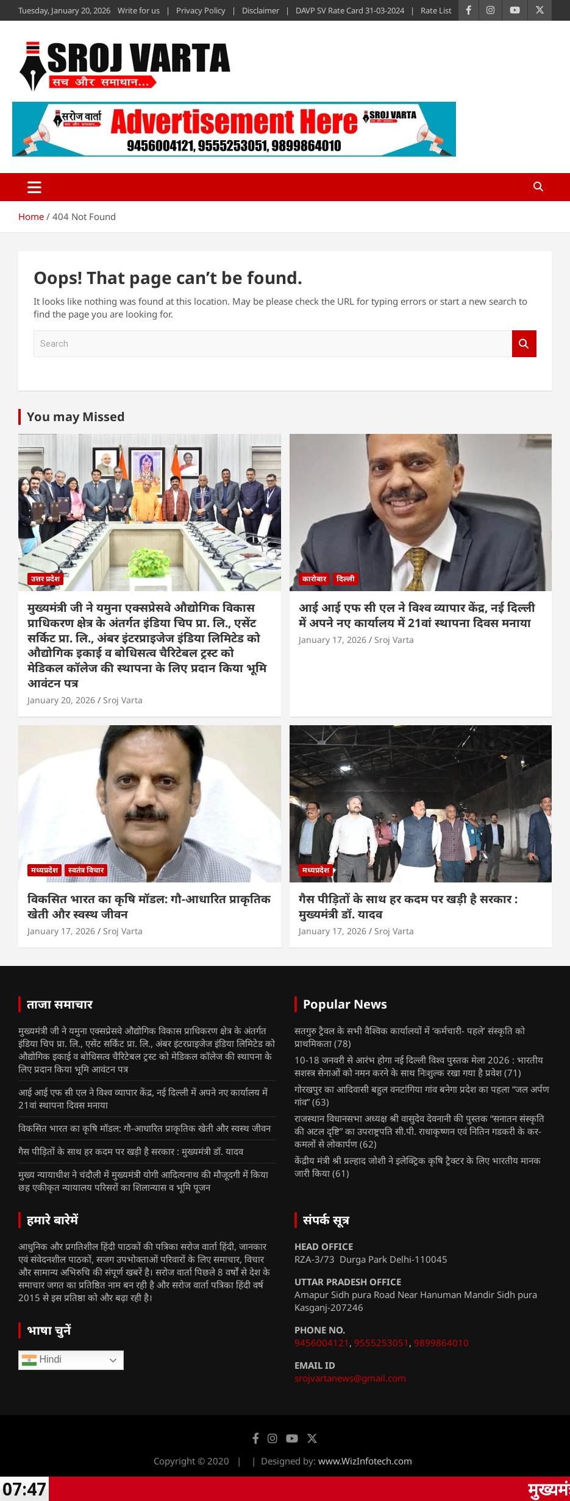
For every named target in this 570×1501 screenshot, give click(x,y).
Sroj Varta (123, 700)
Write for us (139, 10)
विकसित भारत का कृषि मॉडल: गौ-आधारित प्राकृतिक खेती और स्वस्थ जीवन (149, 906)
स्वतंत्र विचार (86, 870)
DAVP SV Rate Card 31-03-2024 (350, 10)
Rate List (436, 10)
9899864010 (441, 1342)
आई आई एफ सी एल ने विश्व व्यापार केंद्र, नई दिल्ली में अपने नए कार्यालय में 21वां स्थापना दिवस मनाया (417, 615)
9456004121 (321, 1342)
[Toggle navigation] (34, 187)
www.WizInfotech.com (365, 1461)
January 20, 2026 (61, 700)
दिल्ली (346, 578)
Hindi (42, 1360)
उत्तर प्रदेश (45, 578)
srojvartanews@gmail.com (350, 1378)
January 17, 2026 (332, 639)
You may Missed (76, 416)
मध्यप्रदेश (44, 870)
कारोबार (314, 578)
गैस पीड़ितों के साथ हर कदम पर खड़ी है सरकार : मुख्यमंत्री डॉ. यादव (408, 906)
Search (524, 344)
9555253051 (381, 1342)
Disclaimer (260, 10)
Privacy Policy (201, 10)
